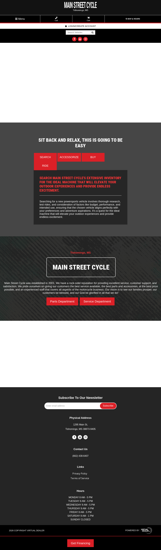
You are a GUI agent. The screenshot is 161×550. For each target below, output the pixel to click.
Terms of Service (79, 478)
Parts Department (62, 301)
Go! (92, 33)
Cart (88, 19)
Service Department (97, 301)
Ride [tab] (45, 165)
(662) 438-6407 (80, 456)
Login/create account (80, 26)
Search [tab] (45, 157)
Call (56, 19)
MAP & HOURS (133, 19)
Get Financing (80, 543)
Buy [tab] (93, 157)
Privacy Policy (79, 473)
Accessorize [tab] (69, 157)
